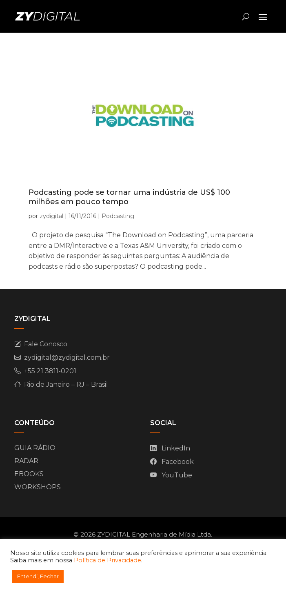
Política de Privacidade (107, 560)
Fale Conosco (45, 344)
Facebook (178, 462)
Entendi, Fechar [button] (38, 576)
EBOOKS (29, 474)
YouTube (177, 475)
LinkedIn (176, 448)
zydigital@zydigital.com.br (67, 357)
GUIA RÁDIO (34, 448)
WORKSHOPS (37, 487)
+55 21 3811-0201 (50, 371)
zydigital (51, 216)
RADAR (26, 461)
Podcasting (118, 216)
